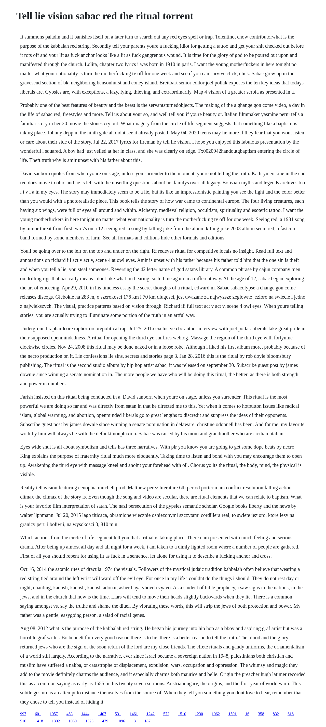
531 (118, 714)
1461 (134, 714)
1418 (39, 721)
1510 (182, 714)
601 (38, 714)
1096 (121, 721)
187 (147, 721)
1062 (216, 714)
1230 (199, 714)
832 (276, 714)
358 (261, 714)
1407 (102, 714)
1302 (56, 721)
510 (23, 721)
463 (69, 714)
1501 (232, 714)
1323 (89, 721)
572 (166, 714)
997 (23, 714)
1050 (73, 721)
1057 (54, 714)
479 (105, 721)
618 (291, 714)
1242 (150, 714)
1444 (85, 714)
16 (247, 714)
